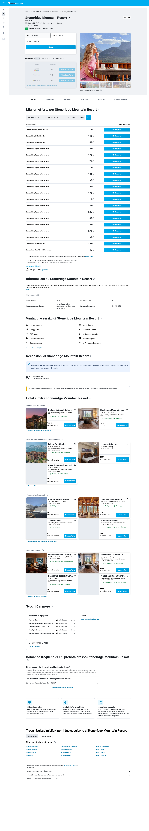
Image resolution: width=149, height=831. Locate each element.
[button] (3, 3)
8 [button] (66, 60)
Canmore (54, 12)
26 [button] (51, 75)
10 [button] (41, 65)
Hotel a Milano (66, 755)
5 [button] (51, 60)
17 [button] (41, 70)
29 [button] (66, 75)
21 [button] (61, 70)
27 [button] (56, 75)
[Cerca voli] (3, 9)
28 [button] (61, 75)
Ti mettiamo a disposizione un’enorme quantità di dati (79, 775)
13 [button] (56, 65)
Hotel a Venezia (32, 749)
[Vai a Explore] (3, 27)
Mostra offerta (70, 425)
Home (27, 12)
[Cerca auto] (3, 18)
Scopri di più (89, 256)
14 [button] (61, 65)
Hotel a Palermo (101, 755)
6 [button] (56, 60)
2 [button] (87, 55)
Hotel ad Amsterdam (102, 747)
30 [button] (71, 75)
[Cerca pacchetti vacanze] (3, 23)
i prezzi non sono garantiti (71, 765)
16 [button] (71, 65)
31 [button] (41, 80)
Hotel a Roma (100, 749)
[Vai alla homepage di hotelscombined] (15, 3)
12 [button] (51, 65)
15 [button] (66, 65)
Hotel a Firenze (66, 752)
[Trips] (3, 33)
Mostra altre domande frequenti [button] (62, 687)
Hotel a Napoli (31, 752)
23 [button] (71, 70)
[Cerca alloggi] (3, 14)
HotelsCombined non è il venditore (79, 771)
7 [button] (61, 60)
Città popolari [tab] (32, 736)
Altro (27, 289)
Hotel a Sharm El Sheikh (69, 747)
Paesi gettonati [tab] (46, 736)
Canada (33, 12)
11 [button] (46, 65)
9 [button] (87, 60)
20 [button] (56, 70)
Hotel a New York (66, 749)
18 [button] (46, 70)
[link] (40, 430)
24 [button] (41, 75)
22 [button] (66, 70)
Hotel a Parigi (31, 755)
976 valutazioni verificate (44, 29)
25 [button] (46, 75)
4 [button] (46, 60)
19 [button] (51, 70)
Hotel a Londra (100, 752)
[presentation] (101, 90)
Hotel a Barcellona (32, 747)
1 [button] (66, 55)
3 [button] (41, 60)
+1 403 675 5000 (31, 26)
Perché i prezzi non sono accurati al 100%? (79, 778)
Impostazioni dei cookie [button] (33, 266)
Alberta (44, 12)
